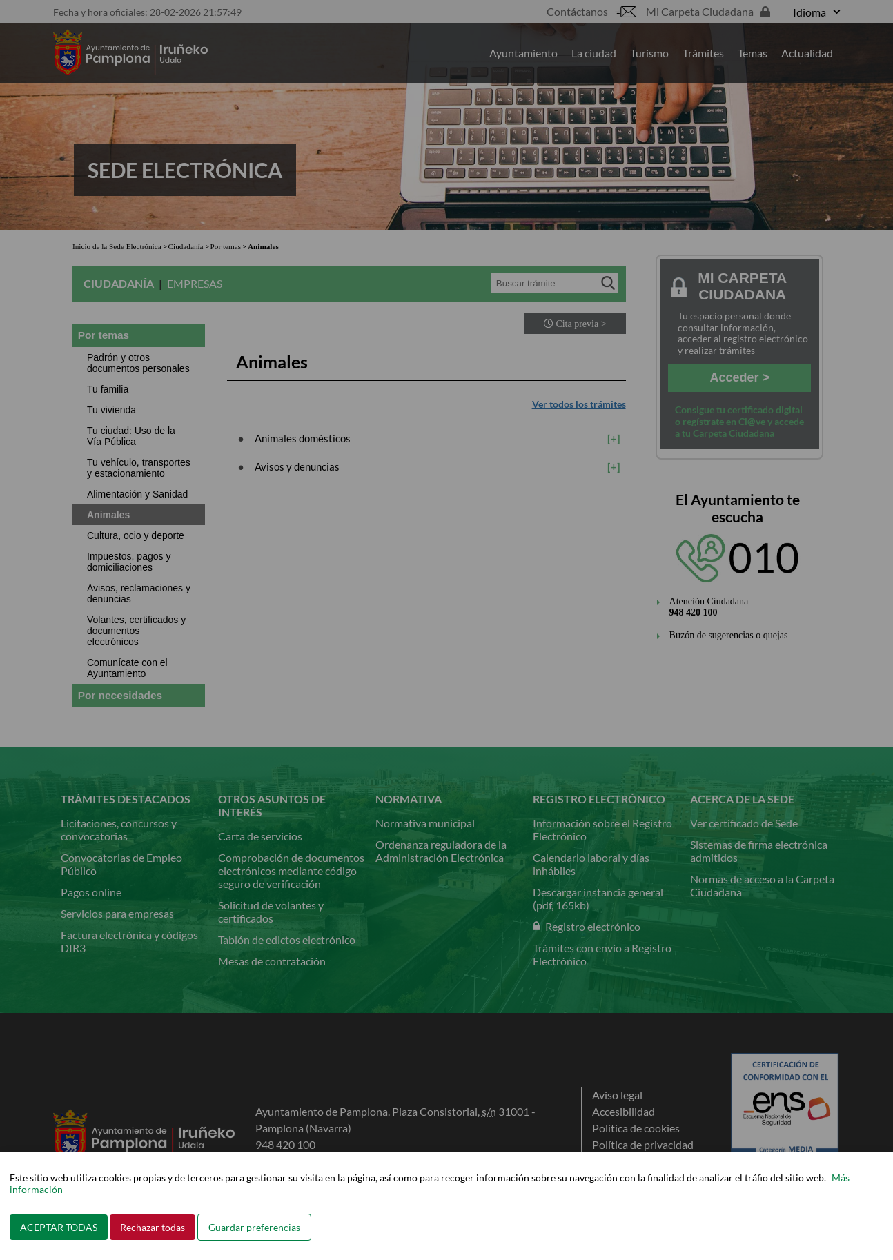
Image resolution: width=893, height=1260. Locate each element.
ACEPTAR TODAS (58, 1227)
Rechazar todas (152, 1227)
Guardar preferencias (254, 1227)
